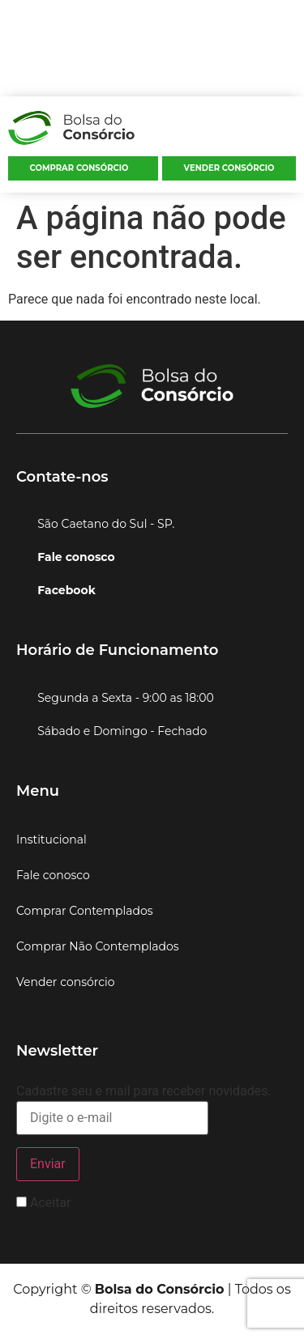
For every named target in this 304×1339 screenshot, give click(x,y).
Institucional (51, 839)
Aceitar (102, 1203)
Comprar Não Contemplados (97, 946)
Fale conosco (53, 875)
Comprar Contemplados (84, 910)
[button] (290, 132)
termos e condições (130, 1202)
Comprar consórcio (79, 168)
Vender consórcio (229, 168)
